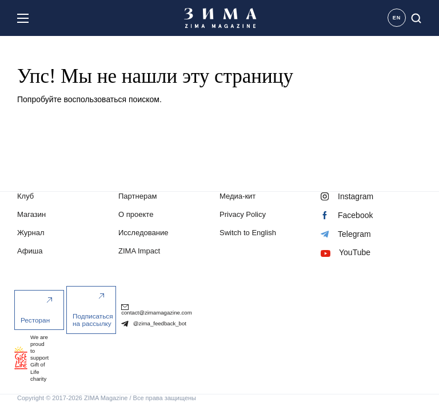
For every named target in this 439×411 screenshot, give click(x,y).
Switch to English (248, 233)
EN (397, 18)
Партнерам (137, 197)
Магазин (31, 215)
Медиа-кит (238, 197)
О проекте (135, 215)
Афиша (30, 252)
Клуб (25, 197)
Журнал (31, 233)
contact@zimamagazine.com (156, 310)
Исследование (143, 233)
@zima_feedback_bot (153, 324)
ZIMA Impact (139, 252)
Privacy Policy (243, 215)
